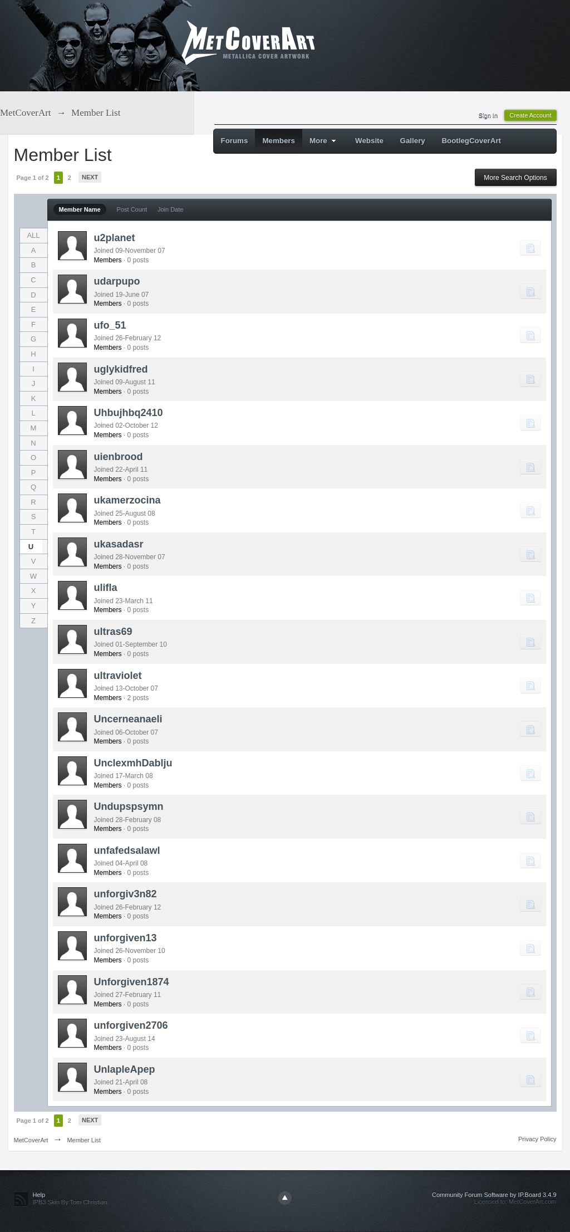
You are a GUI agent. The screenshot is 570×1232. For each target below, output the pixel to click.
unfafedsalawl (127, 850)
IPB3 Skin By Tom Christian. (71, 1202)
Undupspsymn (129, 806)
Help (39, 1194)
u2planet (114, 237)
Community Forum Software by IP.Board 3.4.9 (494, 1194)
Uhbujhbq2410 (128, 412)
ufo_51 (110, 325)
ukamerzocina (127, 500)
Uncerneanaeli (128, 719)
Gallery (412, 140)
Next (90, 177)
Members (278, 140)
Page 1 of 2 (33, 177)
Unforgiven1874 (131, 981)
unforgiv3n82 (125, 893)
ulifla (105, 587)
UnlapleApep (124, 1069)
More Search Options (515, 178)
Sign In (488, 115)
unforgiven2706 (131, 1025)
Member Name (80, 209)
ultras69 (113, 631)
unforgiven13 (125, 937)
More (324, 140)
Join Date (170, 209)
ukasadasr (119, 544)
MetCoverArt (31, 1140)
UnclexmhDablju (133, 763)
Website (369, 140)
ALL (33, 235)
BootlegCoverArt (471, 140)
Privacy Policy (537, 1139)
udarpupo (117, 281)
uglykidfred (121, 369)
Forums (234, 140)
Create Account (530, 115)
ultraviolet (118, 675)
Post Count (132, 209)
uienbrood (118, 456)
